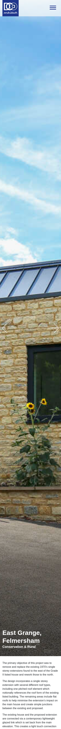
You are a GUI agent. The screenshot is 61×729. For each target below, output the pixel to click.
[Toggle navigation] (53, 8)
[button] (4, 328)
